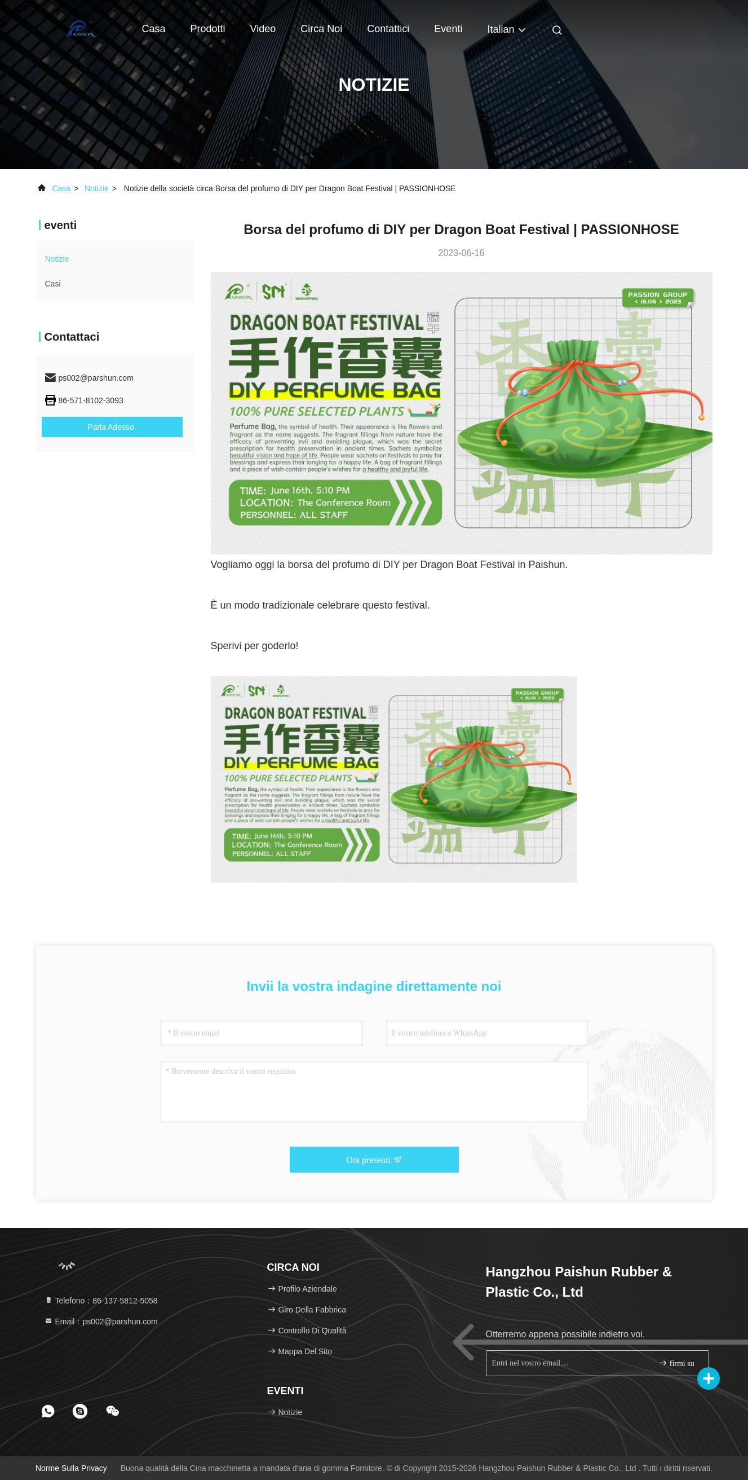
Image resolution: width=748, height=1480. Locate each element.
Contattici (388, 28)
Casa (154, 28)
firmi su (676, 1363)
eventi (448, 28)
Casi (53, 283)
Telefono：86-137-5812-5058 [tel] (101, 1300)
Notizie (97, 188)
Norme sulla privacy (71, 1468)
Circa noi (321, 28)
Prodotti (208, 28)
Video (263, 28)
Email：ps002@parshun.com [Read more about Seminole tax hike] (101, 1321)
